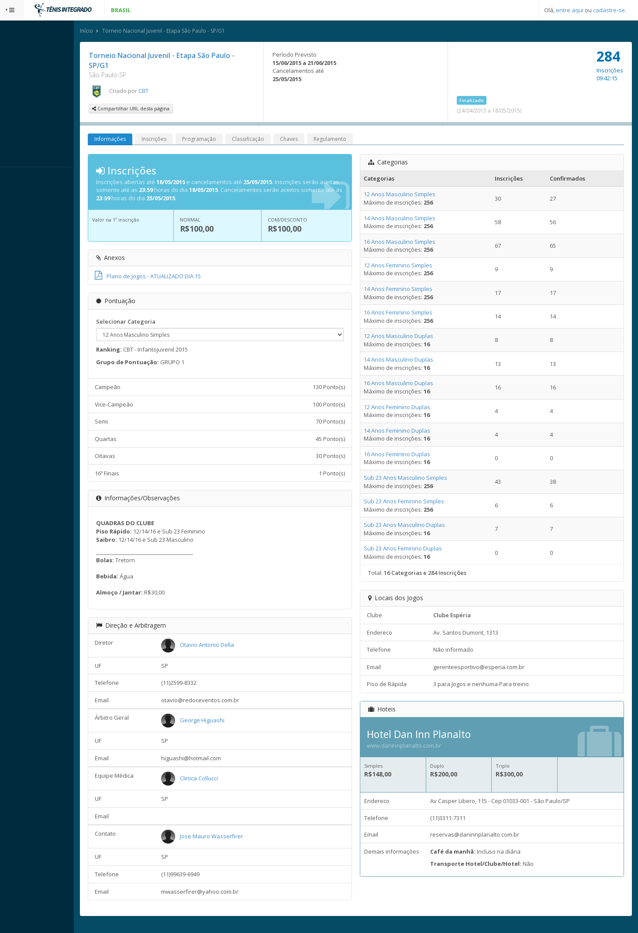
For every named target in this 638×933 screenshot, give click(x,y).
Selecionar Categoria (158, 323)
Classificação (281, 140)
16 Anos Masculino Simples (415, 243)
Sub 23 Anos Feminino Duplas (418, 550)
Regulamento (362, 140)
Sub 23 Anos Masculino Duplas (420, 526)
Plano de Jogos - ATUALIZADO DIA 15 (181, 277)
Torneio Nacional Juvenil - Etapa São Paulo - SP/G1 (196, 32)
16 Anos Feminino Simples (413, 314)
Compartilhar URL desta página (163, 109)
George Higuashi (230, 721)
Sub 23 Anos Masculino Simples (421, 479)
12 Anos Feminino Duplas (412, 408)
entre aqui (569, 10)
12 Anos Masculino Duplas (414, 337)
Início (119, 32)
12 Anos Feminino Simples (413, 266)
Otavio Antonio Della (235, 646)
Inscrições (186, 140)
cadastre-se (609, 10)
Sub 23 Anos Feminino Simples (419, 502)
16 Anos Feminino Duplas (412, 455)
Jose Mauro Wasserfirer (240, 837)
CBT (176, 92)
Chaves (322, 140)
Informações (143, 140)
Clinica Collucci (227, 779)
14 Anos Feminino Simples (413, 290)
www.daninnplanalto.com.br (420, 747)
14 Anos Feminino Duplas (412, 432)
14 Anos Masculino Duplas (414, 361)
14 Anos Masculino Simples (415, 219)
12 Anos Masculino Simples (415, 195)
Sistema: (16, 178)
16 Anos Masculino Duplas (414, 384)
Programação (232, 140)
